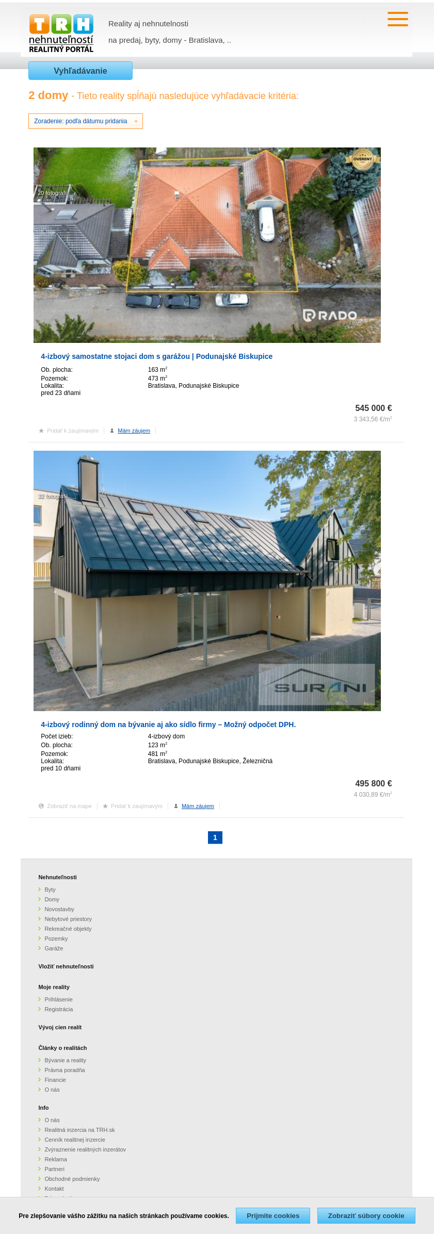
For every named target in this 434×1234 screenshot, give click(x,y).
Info (43, 1108)
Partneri (54, 1169)
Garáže (53, 948)
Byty (49, 889)
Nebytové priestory (68, 919)
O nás (51, 1090)
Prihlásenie (58, 999)
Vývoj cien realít (60, 1027)
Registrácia (58, 1009)
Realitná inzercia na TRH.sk (79, 1130)
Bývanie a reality (65, 1060)
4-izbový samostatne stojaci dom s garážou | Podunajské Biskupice (156, 356)
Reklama (55, 1159)
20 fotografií (53, 193)
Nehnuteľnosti (57, 877)
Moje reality (54, 987)
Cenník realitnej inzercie (74, 1140)
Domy (51, 899)
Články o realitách (62, 1048)
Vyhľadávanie (80, 71)
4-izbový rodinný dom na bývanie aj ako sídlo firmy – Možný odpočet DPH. (168, 724)
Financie (55, 1080)
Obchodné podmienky (72, 1179)
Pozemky (56, 938)
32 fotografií (53, 496)
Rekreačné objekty (67, 929)
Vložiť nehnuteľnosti (65, 966)
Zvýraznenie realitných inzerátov (85, 1149)
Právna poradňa (64, 1070)
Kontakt (53, 1189)
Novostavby (59, 909)
